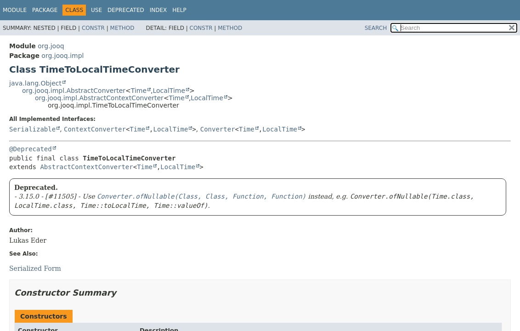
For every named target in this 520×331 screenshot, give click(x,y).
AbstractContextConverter (86, 167)
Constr (93, 28)
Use (96, 10)
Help (179, 10)
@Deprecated (30, 149)
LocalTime (169, 90)
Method (122, 28)
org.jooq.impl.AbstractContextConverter (99, 98)
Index (158, 10)
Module (15, 10)
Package (44, 10)
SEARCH (376, 28)
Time (139, 90)
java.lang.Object (35, 83)
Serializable (32, 129)
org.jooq (51, 46)
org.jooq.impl (62, 55)
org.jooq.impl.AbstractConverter (73, 90)
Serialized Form (35, 268)
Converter (217, 129)
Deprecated (125, 10)
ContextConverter (95, 129)
